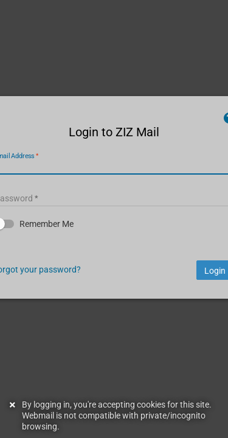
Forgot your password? (65, 291)
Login (186, 292)
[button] (114, 245)
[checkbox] (114, 245)
